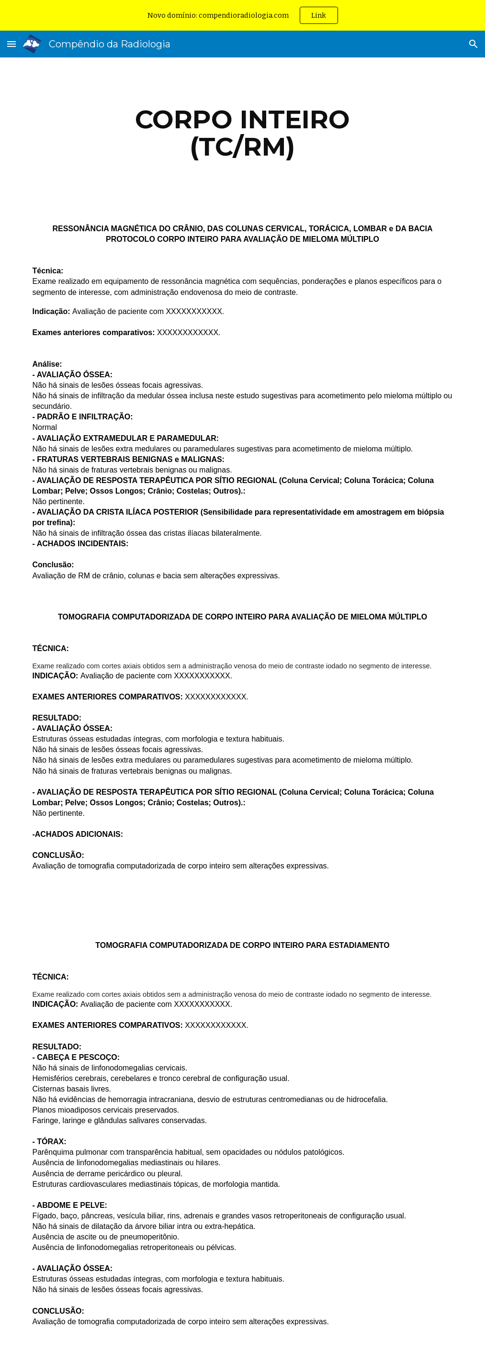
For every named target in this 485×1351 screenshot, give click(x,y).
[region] (242, 15)
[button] (11, 44)
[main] (242, 133)
